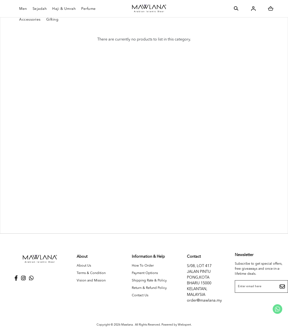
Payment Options (145, 273)
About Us (84, 265)
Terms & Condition (91, 273)
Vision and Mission (91, 280)
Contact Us (140, 295)
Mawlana (127, 324)
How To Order (143, 265)
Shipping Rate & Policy (149, 280)
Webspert (184, 324)
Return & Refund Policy (149, 288)
